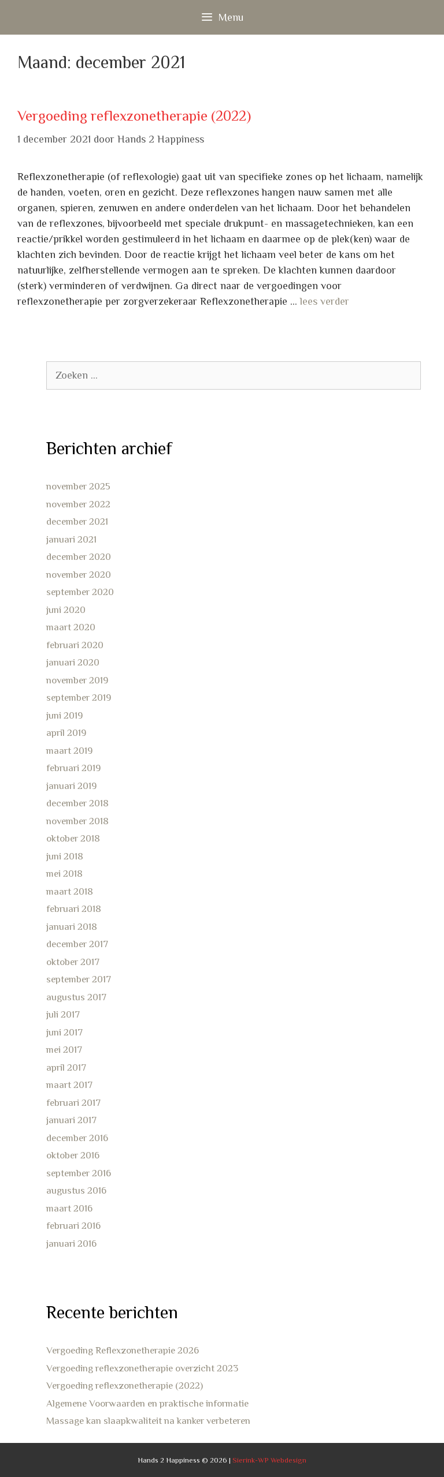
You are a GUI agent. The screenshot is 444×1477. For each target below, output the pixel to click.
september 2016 (78, 1173)
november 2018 (77, 821)
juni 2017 (64, 1032)
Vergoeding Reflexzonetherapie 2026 (122, 1350)
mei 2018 (64, 873)
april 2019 (66, 732)
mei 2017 (64, 1049)
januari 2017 (71, 1120)
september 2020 (80, 591)
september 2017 (78, 979)
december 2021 (77, 521)
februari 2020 (74, 645)
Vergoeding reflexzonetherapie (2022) (134, 115)
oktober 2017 (72, 961)
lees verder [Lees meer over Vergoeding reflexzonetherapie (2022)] (324, 301)
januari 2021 (71, 539)
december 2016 (77, 1137)
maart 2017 (69, 1084)
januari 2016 (71, 1243)
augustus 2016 (76, 1190)
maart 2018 (69, 891)
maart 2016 (69, 1208)
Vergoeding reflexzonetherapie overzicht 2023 (142, 1368)
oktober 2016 (72, 1155)
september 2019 (78, 697)
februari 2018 (73, 908)
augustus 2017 (76, 997)
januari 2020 (72, 662)
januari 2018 (71, 926)
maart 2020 (70, 627)
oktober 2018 (73, 838)
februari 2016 (73, 1225)
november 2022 (78, 504)
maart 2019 (69, 750)
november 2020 (78, 574)
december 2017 (77, 943)
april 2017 (66, 1067)
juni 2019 (64, 715)
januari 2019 (71, 785)
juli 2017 (63, 1014)
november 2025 (78, 486)
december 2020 (78, 556)
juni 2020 (66, 609)
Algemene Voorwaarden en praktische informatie (147, 1403)
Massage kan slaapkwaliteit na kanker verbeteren (148, 1420)
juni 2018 (64, 856)
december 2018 (77, 803)
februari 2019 (73, 767)
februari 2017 (73, 1102)
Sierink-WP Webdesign (269, 1460)
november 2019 (77, 680)
